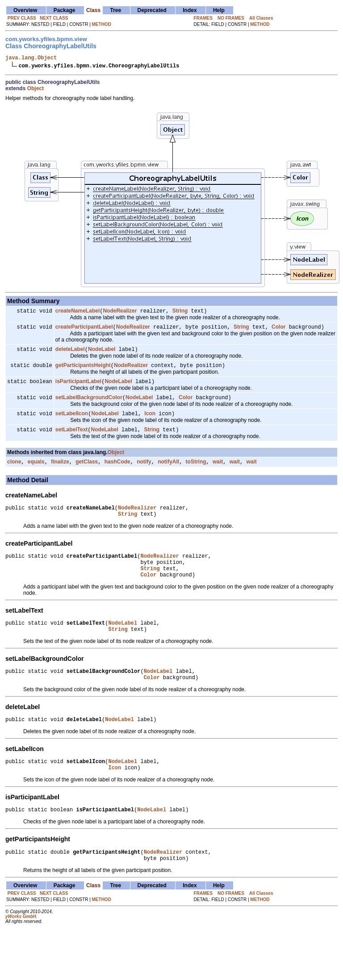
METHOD (101, 24)
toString (196, 471)
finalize (60, 471)
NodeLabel (101, 353)
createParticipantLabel (84, 330)
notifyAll (168, 471)
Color (278, 330)
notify (144, 471)
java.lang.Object (31, 59)
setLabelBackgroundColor (88, 404)
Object (35, 90)
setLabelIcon (71, 421)
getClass (86, 471)
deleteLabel (70, 353)
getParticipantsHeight (83, 370)
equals (36, 471)
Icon (149, 421)
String (180, 313)
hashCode (117, 471)
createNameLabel (77, 313)
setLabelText (71, 438)
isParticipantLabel (78, 387)
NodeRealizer (120, 313)
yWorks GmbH (20, 947)
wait (218, 471)
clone (14, 471)
